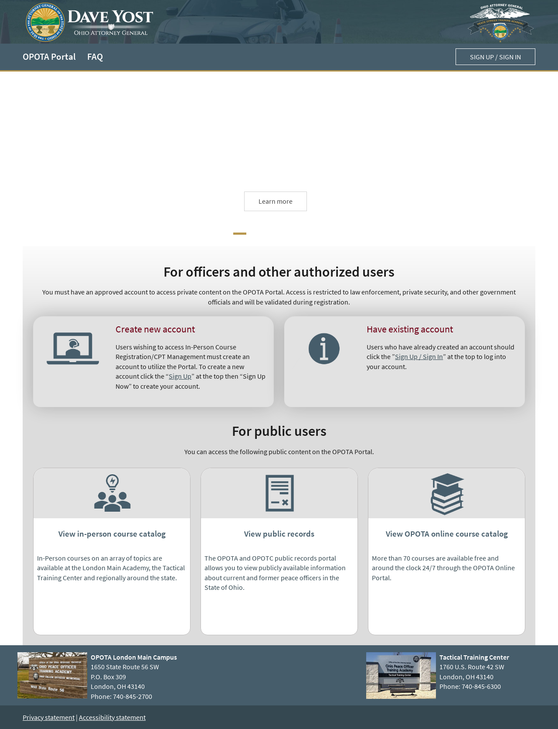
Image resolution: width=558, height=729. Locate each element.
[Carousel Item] (239, 233)
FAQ (95, 56)
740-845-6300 (481, 686)
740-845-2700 (132, 696)
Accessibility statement (112, 717)
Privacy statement (49, 717)
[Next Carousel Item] (255, 233)
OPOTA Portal (49, 56)
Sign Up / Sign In (419, 356)
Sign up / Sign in (495, 56)
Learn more (276, 201)
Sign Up (180, 376)
